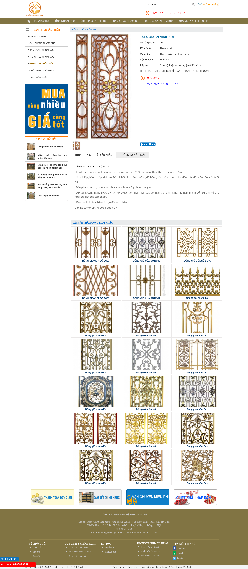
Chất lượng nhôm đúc (48, 196)
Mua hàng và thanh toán (80, 551)
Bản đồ (36, 556)
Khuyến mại (110, 551)
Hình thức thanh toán (150, 551)
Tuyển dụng (110, 547)
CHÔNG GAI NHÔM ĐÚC (159, 21)
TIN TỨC (106, 544)
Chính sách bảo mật (78, 556)
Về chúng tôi (37, 544)
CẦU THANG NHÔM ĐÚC (94, 21)
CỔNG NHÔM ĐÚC (64, 21)
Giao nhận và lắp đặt (150, 547)
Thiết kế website (78, 567)
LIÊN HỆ (203, 21)
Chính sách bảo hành (78, 547)
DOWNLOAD (185, 21)
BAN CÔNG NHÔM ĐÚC (126, 21)
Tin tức (36, 551)
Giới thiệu (38, 547)
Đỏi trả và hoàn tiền (150, 555)
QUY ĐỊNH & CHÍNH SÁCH (80, 544)
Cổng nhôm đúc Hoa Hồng (51, 147)
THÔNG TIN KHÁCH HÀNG (152, 543)
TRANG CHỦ (41, 21)
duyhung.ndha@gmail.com (162, 83)
